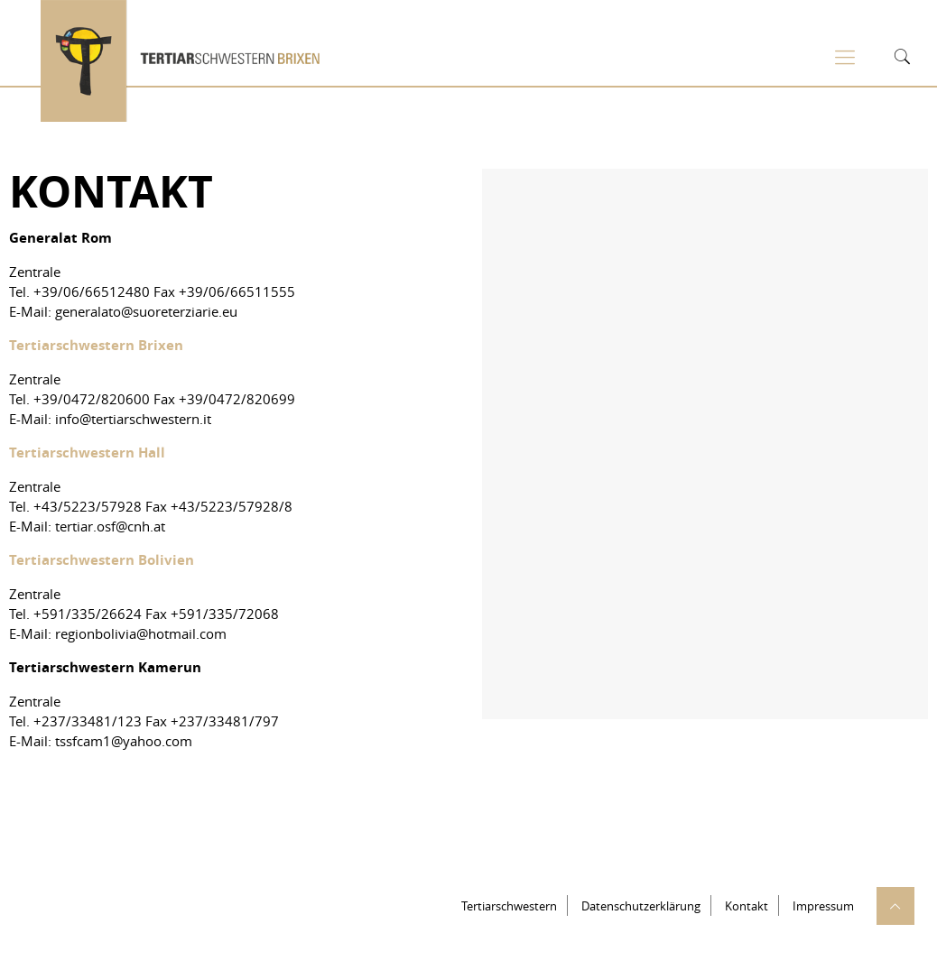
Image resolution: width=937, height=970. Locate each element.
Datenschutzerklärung (640, 906)
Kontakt (746, 906)
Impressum (823, 906)
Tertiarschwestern (509, 906)
